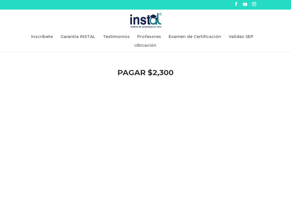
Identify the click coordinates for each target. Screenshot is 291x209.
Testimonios (116, 37)
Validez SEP (241, 37)
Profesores (149, 37)
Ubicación (145, 45)
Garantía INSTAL (77, 37)
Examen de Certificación (195, 37)
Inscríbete (42, 37)
